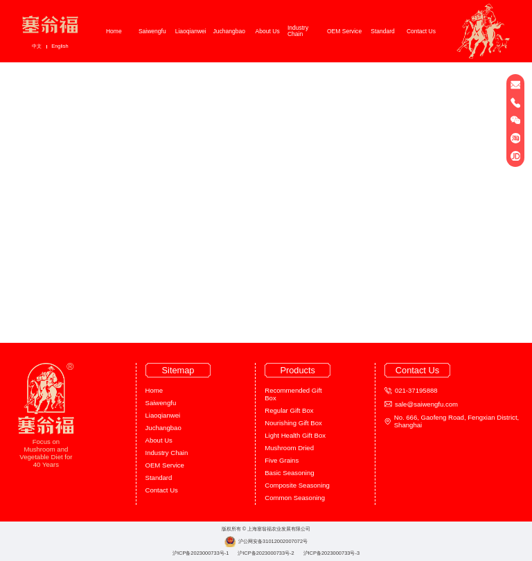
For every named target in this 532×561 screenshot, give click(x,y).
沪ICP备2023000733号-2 (266, 553)
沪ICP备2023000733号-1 (200, 553)
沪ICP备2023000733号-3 (331, 553)
